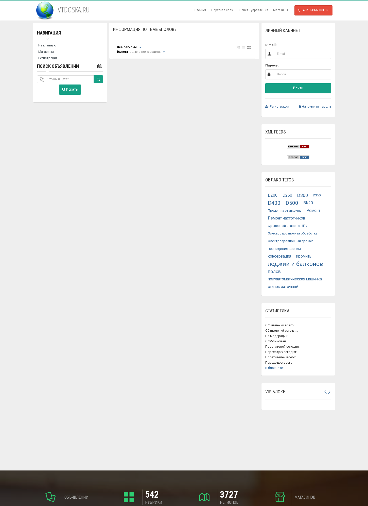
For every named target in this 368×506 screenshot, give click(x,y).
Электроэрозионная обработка (293, 233)
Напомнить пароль (315, 106)
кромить (303, 256)
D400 (274, 203)
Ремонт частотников (286, 218)
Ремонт (313, 210)
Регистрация (48, 58)
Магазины (280, 10)
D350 (317, 195)
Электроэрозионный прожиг (290, 241)
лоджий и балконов (295, 263)
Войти (298, 88)
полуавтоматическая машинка (295, 279)
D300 (302, 195)
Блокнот (200, 10)
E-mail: (271, 45)
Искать (70, 89)
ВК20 (308, 203)
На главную (47, 45)
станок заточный (283, 286)
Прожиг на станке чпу (284, 210)
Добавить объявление (313, 10)
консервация (279, 256)
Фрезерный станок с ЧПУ (287, 226)
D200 (272, 195)
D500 (292, 203)
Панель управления (253, 10)
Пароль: (272, 65)
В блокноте (274, 368)
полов (274, 271)
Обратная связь (222, 10)
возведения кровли (284, 249)
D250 (287, 195)
